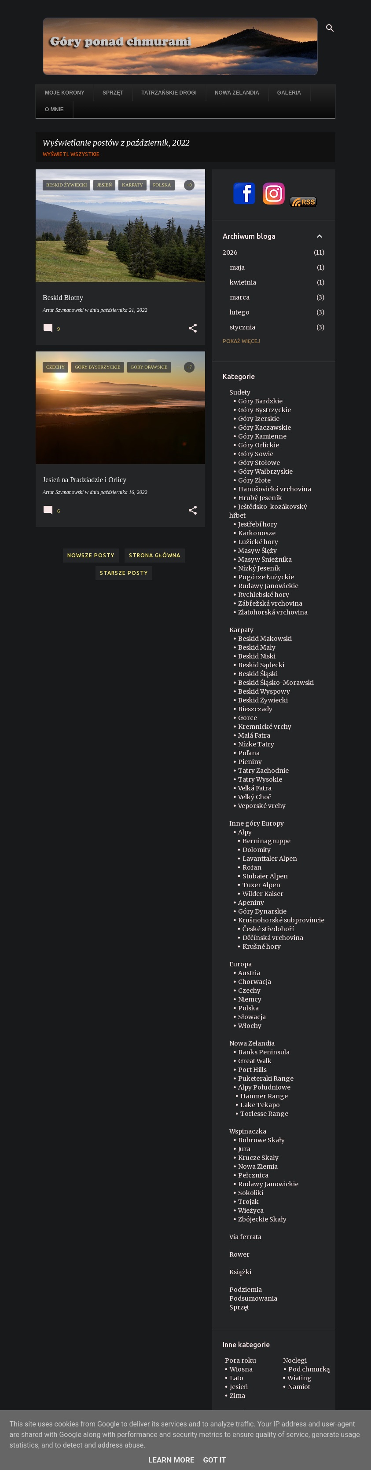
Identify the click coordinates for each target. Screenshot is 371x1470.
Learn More (171, 1459)
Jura (244, 1149)
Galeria (289, 93)
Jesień (239, 1387)
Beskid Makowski (265, 639)
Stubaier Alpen (265, 876)
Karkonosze (256, 533)
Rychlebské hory (263, 595)
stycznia (242, 327)
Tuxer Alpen (261, 885)
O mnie (54, 109)
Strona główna (154, 555)
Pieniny (250, 762)
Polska (248, 1008)
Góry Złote (254, 480)
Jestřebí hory (257, 524)
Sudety (239, 392)
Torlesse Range (264, 1114)
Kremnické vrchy (264, 727)
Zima (237, 1396)
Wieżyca (251, 1210)
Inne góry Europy (256, 823)
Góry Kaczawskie (264, 427)
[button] (192, 328)
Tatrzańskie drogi (169, 93)
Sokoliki (250, 1193)
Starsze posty (124, 573)
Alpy (245, 832)
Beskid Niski (256, 656)
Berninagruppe (266, 841)
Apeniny (251, 903)
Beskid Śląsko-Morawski (276, 683)
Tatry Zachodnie (263, 771)
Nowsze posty (90, 555)
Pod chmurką (309, 1369)
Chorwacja (254, 982)
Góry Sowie (255, 454)
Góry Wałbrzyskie (265, 471)
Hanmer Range (264, 1096)
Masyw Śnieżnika (265, 559)
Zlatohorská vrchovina (273, 612)
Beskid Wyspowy (264, 691)
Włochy (249, 1026)
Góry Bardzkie (260, 401)
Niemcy (249, 999)
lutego (240, 312)
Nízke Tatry (256, 744)
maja (237, 267)
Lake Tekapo (260, 1105)
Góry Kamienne (262, 436)
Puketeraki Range (266, 1078)
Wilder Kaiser (262, 894)
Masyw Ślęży (257, 551)
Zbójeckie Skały (262, 1219)
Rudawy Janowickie (268, 586)
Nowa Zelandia (237, 93)
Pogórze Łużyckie (266, 577)
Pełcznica (253, 1175)
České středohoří (268, 929)
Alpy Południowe (264, 1087)
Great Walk (255, 1061)
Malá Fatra (254, 735)
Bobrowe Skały (261, 1140)
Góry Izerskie (258, 419)
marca (240, 297)
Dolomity (256, 850)
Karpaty (241, 630)
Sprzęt (113, 93)
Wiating (299, 1378)
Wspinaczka (247, 1131)
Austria (249, 973)
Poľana (249, 753)
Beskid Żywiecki (263, 700)
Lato (236, 1378)
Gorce (247, 718)
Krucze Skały (258, 1158)
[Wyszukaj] (330, 28)
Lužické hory (258, 542)
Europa (240, 964)
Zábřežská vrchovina (270, 603)
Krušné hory (261, 947)
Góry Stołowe (259, 463)
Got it (214, 1459)
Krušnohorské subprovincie (281, 920)
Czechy (249, 991)
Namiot (299, 1387)
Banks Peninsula (264, 1052)
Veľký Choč (254, 797)
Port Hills (252, 1070)
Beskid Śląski (258, 674)
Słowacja (252, 1017)
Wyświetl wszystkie (71, 154)
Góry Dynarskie (262, 911)
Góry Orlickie (258, 445)
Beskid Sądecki (261, 665)
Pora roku (240, 1360)
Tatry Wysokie (260, 779)
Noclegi (295, 1360)
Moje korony (64, 93)
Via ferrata (245, 1237)
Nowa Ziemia (258, 1166)
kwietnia (243, 282)
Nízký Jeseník (259, 568)
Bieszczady (255, 709)
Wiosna (241, 1369)
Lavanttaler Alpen (269, 859)
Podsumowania (253, 1298)
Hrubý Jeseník (260, 498)
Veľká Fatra (255, 788)
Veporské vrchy (262, 806)
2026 (230, 252)
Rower (239, 1254)
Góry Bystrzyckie (264, 410)
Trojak (248, 1202)
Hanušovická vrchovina (274, 489)
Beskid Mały (256, 647)
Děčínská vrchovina (272, 938)
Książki (240, 1272)
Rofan (251, 867)
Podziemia (245, 1290)
